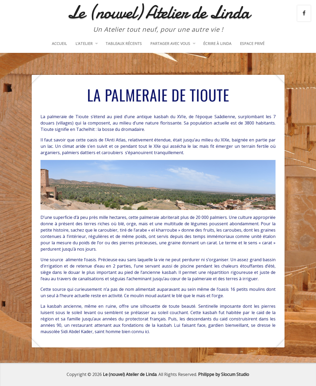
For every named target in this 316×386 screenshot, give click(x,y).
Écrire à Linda (217, 43)
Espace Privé (252, 43)
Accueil (59, 43)
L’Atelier (84, 43)
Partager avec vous (170, 43)
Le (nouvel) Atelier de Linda (130, 374)
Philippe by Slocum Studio (223, 374)
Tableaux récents (124, 43)
